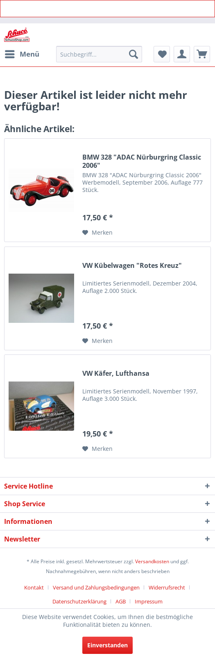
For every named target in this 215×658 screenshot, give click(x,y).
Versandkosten (152, 561)
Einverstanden (107, 645)
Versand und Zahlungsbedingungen (96, 587)
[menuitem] (21, 54)
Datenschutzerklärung (79, 601)
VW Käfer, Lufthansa (115, 373)
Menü (22, 53)
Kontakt (34, 587)
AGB (120, 601)
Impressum (149, 601)
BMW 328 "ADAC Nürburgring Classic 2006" (141, 161)
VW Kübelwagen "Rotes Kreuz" (132, 265)
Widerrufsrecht (167, 587)
